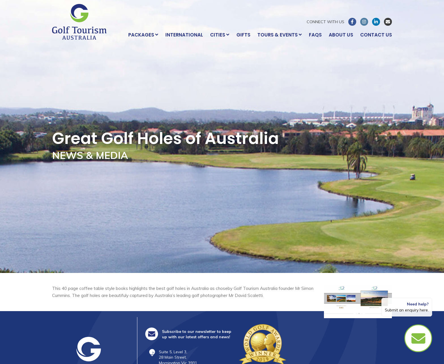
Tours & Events (279, 34)
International (184, 34)
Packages (143, 34)
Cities (219, 34)
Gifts (243, 34)
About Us (341, 34)
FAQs (315, 34)
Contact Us (376, 34)
